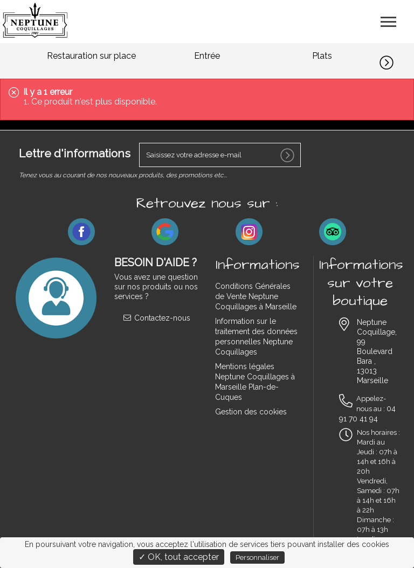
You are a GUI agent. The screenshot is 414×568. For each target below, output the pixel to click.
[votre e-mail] (220, 155)
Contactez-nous (156, 318)
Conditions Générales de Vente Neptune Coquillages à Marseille (255, 296)
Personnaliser (257, 557)
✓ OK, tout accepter (179, 557)
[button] (397, 61)
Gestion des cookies (251, 411)
